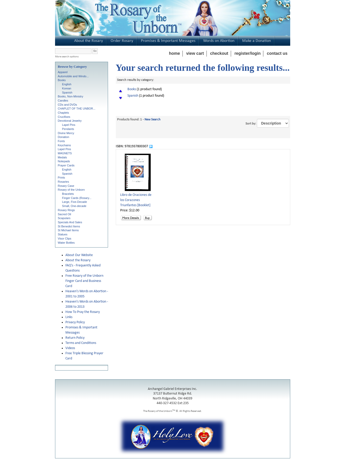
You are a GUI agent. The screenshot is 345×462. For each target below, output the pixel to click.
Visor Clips (64, 238)
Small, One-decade (74, 205)
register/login (247, 53)
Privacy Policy (75, 322)
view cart (195, 53)
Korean (66, 88)
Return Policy (75, 338)
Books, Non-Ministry (70, 96)
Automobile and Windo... (73, 76)
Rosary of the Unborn (71, 189)
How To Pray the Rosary (82, 312)
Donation (63, 136)
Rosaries (63, 181)
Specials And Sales (70, 222)
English (66, 84)
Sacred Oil (64, 214)
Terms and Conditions (80, 343)
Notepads (64, 161)
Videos (70, 348)
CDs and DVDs (67, 104)
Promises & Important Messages (168, 41)
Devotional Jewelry (70, 120)
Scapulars (64, 218)
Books (62, 80)
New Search (152, 119)
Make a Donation (256, 41)
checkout (219, 53)
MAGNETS (65, 153)
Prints (61, 177)
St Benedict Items (69, 226)
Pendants (68, 128)
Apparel (63, 72)
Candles (63, 100)
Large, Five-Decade (74, 201)
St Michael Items (68, 230)
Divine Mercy (66, 133)
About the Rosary (88, 41)
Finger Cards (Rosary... (76, 197)
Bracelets (68, 193)
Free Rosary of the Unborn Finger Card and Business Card (84, 281)
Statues (62, 234)
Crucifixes (64, 116)
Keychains (64, 145)
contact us (277, 53)
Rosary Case (66, 185)
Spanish (67, 92)
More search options (67, 56)
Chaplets (63, 112)
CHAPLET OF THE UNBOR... (77, 108)
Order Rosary (122, 41)
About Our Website (79, 255)
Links (68, 317)
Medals (62, 157)
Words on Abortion (218, 41)
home (174, 53)
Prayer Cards (66, 165)
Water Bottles (66, 242)
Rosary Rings (66, 210)
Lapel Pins (68, 124)
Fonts (61, 141)
